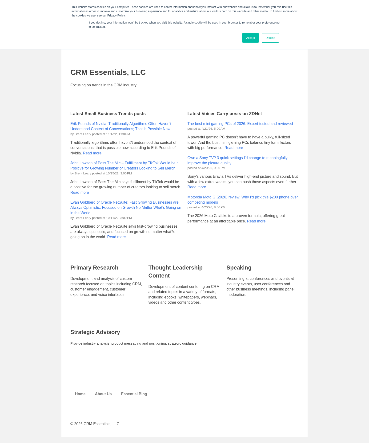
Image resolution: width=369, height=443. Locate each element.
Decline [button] (270, 38)
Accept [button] (250, 38)
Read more (92, 155)
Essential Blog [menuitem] (134, 399)
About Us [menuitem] (103, 399)
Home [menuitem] (80, 399)
